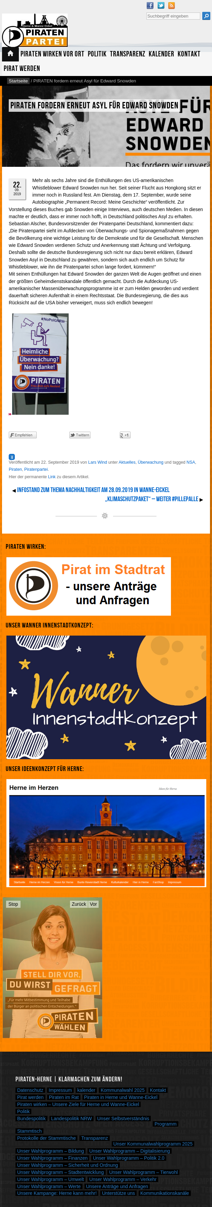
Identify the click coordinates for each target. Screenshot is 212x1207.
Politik (97, 54)
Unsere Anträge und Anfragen (117, 1186)
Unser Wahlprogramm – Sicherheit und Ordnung (67, 1165)
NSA (190, 462)
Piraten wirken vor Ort (52, 54)
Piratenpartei (36, 469)
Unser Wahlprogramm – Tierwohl (143, 1172)
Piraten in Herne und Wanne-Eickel (120, 1097)
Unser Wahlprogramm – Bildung (50, 1151)
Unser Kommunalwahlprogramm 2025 (153, 1144)
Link (52, 476)
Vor (93, 904)
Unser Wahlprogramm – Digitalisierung (129, 1151)
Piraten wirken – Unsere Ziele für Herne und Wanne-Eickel (78, 1104)
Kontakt (189, 54)
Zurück (79, 904)
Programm (165, 1124)
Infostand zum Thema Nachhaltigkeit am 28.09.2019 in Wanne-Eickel (93, 490)
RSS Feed (171, 5)
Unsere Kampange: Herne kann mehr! (57, 1193)
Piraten (15, 469)
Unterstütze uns (118, 1193)
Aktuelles (127, 462)
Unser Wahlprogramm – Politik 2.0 (128, 1158)
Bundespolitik (31, 1118)
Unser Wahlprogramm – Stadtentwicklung (60, 1172)
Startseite (10, 54)
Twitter (160, 5)
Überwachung (151, 462)
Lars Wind (97, 462)
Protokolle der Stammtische (46, 1138)
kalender (86, 1090)
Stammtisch (29, 1131)
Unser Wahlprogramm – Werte (49, 1186)
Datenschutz (30, 1090)
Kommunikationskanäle (164, 1193)
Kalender (161, 54)
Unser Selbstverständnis (123, 1118)
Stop (13, 904)
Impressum (60, 1090)
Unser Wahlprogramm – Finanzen (52, 1158)
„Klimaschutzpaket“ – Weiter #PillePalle (151, 499)
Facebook (150, 5)
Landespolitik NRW (71, 1118)
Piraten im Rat (64, 1097)
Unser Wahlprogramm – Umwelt (50, 1179)
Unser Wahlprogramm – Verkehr (122, 1179)
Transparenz (127, 54)
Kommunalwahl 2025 (123, 1090)
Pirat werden (22, 69)
